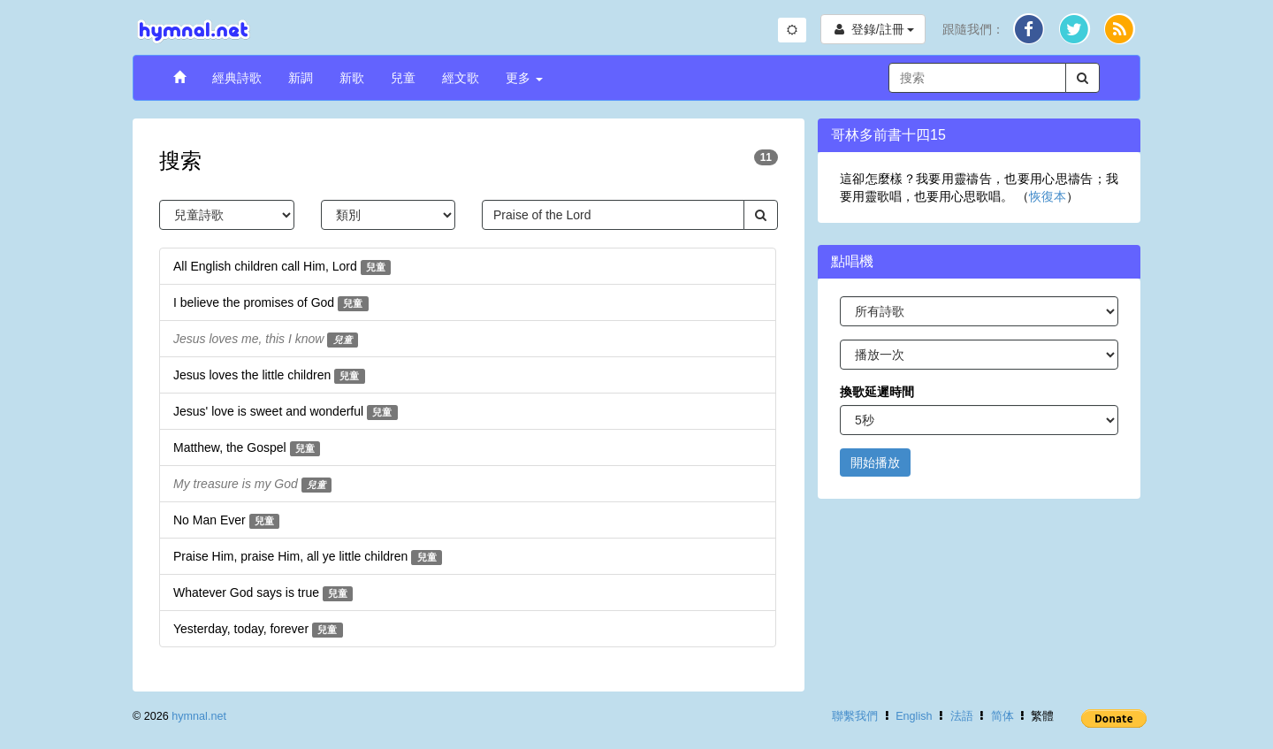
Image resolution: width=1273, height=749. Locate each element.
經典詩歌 (237, 78)
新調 (300, 78)
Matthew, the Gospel (246, 448)
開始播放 (875, 462)
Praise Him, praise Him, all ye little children (307, 557)
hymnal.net (199, 716)
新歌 (351, 78)
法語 (961, 716)
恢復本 (1047, 196)
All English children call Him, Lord (282, 267)
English (914, 716)
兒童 (403, 78)
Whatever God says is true (263, 593)
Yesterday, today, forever (258, 630)
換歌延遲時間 (877, 392)
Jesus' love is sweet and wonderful (285, 412)
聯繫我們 (855, 716)
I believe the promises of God (271, 303)
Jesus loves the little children (269, 376)
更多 (524, 78)
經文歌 (460, 78)
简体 (1002, 716)
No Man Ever (226, 521)
